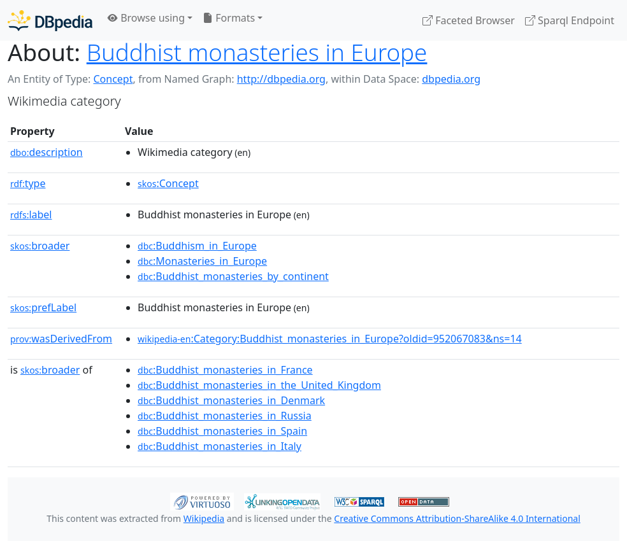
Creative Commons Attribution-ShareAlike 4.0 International (457, 518)
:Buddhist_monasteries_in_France (225, 370)
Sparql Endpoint (569, 20)
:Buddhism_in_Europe (197, 246)
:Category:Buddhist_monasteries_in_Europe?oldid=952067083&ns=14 (330, 339)
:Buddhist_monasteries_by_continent (233, 276)
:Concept (168, 183)
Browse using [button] (146, 18)
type (28, 183)
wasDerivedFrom (61, 339)
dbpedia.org (451, 79)
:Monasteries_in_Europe (202, 261)
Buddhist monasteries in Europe (257, 52)
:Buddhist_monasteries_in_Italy (219, 446)
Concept (113, 79)
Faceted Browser (468, 20)
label (31, 214)
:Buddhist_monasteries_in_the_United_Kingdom (259, 385)
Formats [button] (229, 18)
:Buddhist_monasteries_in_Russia (225, 416)
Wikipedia (204, 518)
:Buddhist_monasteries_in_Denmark (231, 400)
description (46, 152)
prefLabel (43, 307)
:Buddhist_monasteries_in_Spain (222, 431)
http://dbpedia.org (281, 79)
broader (39, 246)
